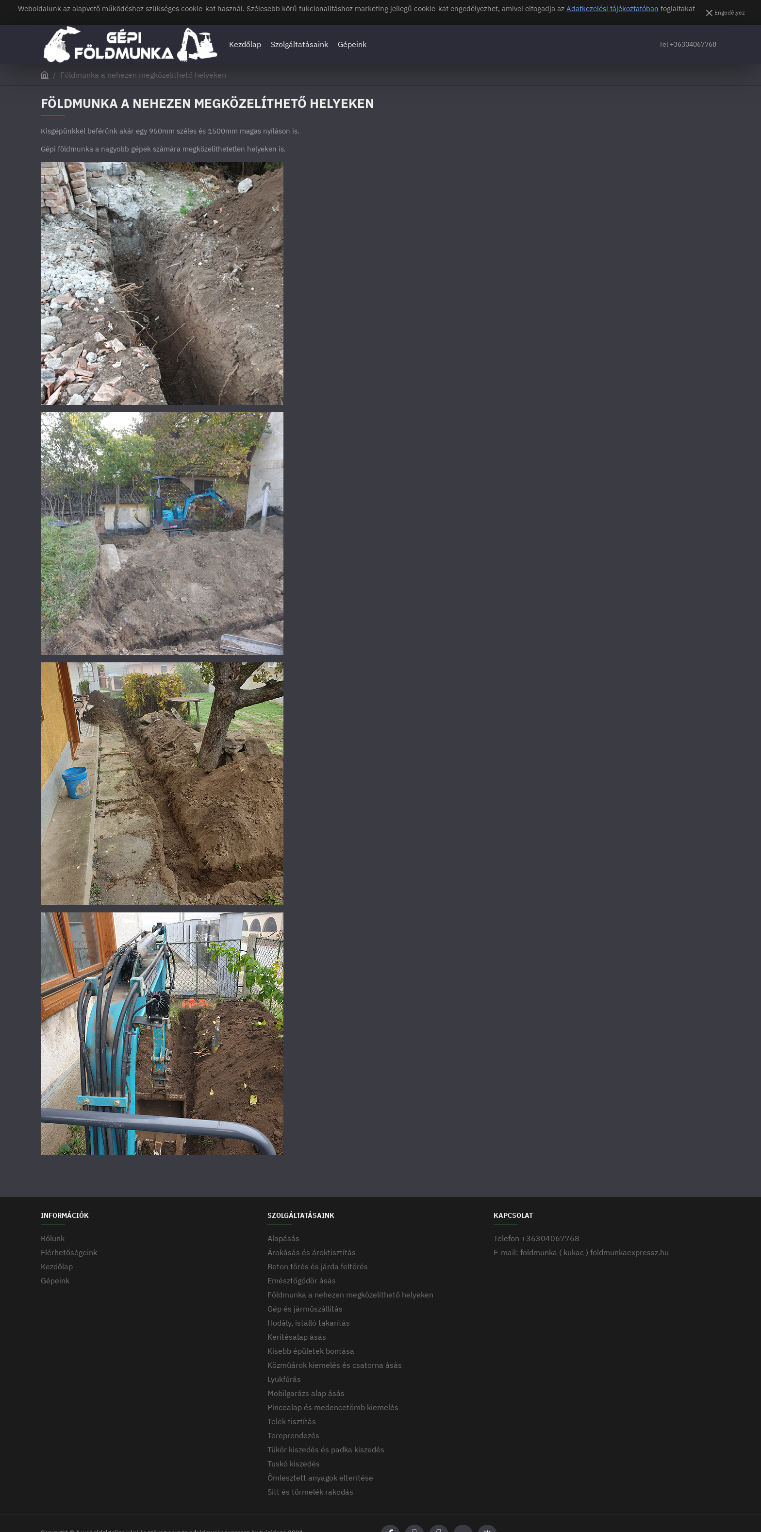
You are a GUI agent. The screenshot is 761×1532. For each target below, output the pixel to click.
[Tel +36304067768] (687, 44)
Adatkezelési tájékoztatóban (612, 8)
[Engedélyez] (724, 12)
